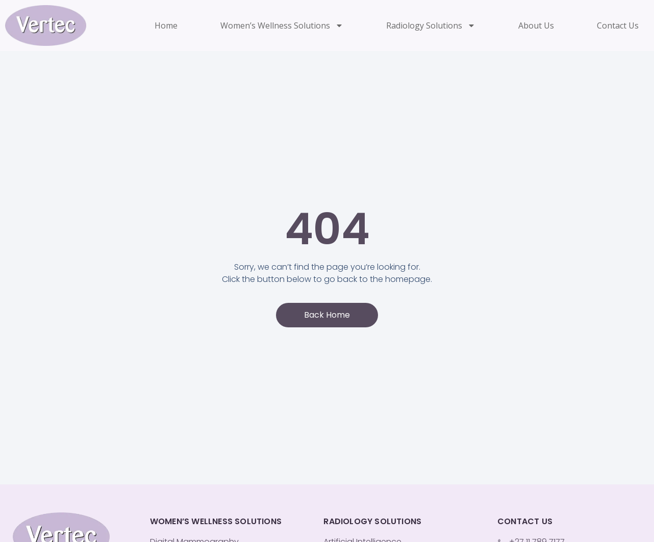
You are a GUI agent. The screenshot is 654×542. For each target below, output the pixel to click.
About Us (536, 25)
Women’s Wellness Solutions (281, 25)
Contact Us (618, 25)
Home (166, 25)
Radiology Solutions (430, 25)
